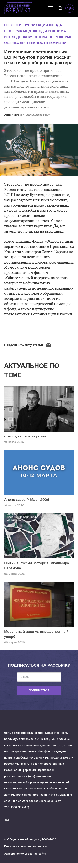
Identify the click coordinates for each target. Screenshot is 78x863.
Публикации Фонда (42, 25)
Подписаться (39, 690)
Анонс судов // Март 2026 (26, 499)
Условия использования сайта (25, 853)
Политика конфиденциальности (26, 846)
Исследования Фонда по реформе (38, 37)
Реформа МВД (17, 31)
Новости (12, 25)
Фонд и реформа (49, 31)
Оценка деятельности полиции (35, 43)
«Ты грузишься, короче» (25, 436)
